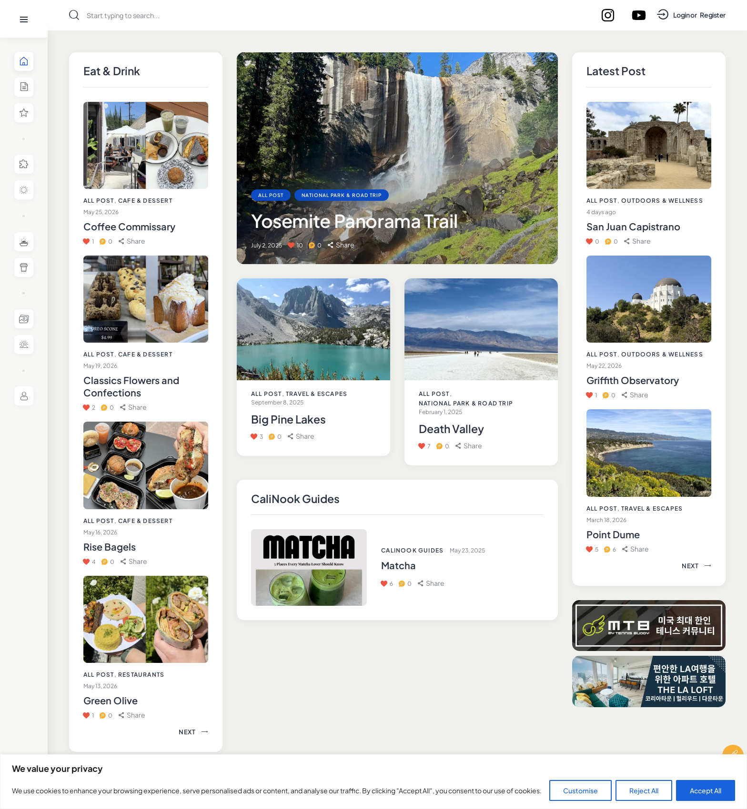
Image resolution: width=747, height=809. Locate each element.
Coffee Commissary (129, 226)
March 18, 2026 (606, 519)
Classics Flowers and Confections (131, 386)
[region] (373, 781)
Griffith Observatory (632, 380)
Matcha (398, 565)
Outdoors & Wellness (662, 200)
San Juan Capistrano (633, 226)
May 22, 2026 (604, 365)
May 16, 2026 (100, 532)
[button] (132, 241)
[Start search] (74, 15)
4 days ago (601, 212)
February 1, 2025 (440, 411)
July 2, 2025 (266, 245)
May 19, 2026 (100, 365)
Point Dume (613, 534)
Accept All (705, 790)
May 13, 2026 (100, 686)
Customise (580, 790)
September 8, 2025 (277, 402)
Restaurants (141, 674)
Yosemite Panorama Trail (354, 220)
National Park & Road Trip (342, 195)
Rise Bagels (109, 546)
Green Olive (110, 700)
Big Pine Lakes (288, 419)
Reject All (643, 790)
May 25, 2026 (101, 212)
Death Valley (451, 428)
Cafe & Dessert (145, 200)
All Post (98, 200)
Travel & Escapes (316, 393)
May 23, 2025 (467, 550)
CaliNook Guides (412, 550)
